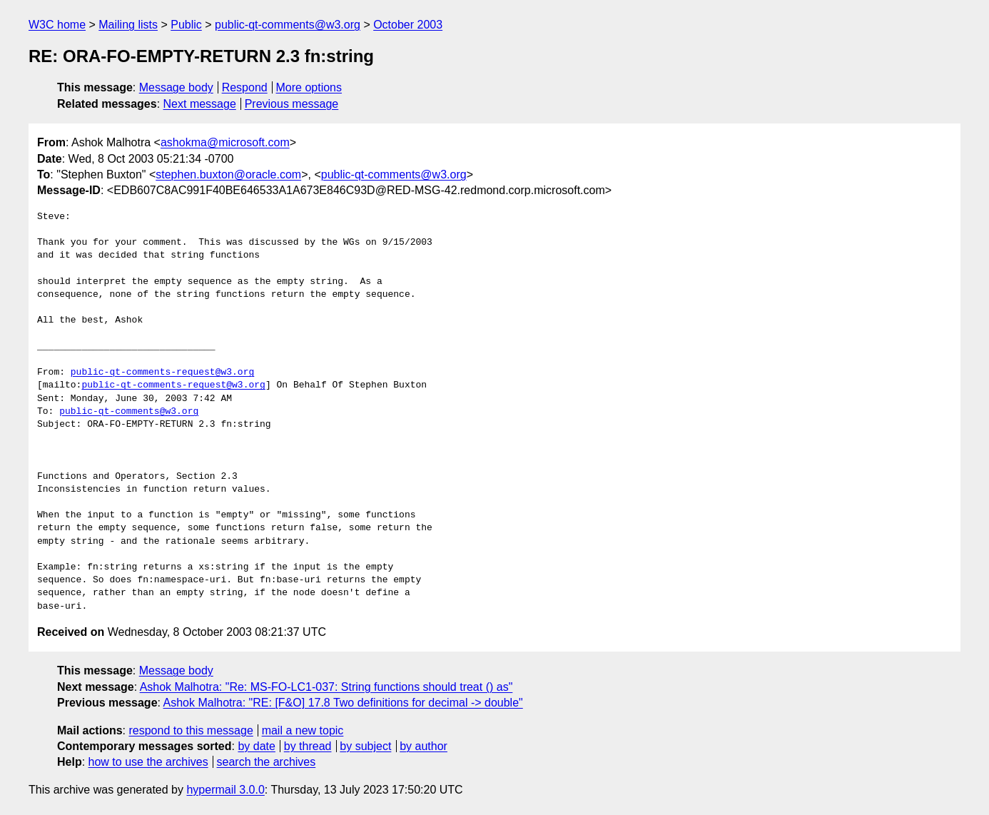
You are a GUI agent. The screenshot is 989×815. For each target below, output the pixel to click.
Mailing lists (128, 25)
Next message (199, 104)
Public (186, 25)
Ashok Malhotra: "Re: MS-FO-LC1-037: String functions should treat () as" (326, 687)
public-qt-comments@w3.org (287, 25)
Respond (245, 87)
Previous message (292, 104)
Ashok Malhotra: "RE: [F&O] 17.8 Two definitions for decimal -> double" (343, 703)
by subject (365, 746)
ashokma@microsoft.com (225, 142)
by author (423, 746)
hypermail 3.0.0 (225, 790)
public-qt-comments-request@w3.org (162, 372)
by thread (308, 746)
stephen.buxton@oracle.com (228, 174)
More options (309, 87)
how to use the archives (148, 762)
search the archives (266, 762)
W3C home (57, 25)
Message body (176, 87)
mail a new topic (303, 730)
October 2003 (407, 25)
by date (256, 746)
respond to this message (190, 730)
